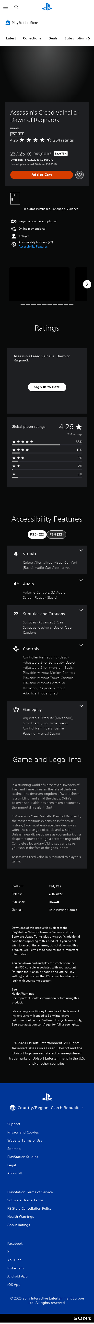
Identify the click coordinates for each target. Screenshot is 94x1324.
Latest (11, 38)
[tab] (37, 534)
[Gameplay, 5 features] (47, 720)
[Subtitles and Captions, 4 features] (47, 622)
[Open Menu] (5, 7)
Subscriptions (76, 38)
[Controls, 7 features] (47, 670)
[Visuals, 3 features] (47, 560)
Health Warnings (23, 994)
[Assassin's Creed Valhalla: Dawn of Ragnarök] (39, 284)
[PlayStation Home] (47, 7)
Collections (32, 38)
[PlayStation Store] (23, 22)
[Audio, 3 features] (47, 589)
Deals (53, 38)
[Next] (87, 284)
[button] (33, 246)
